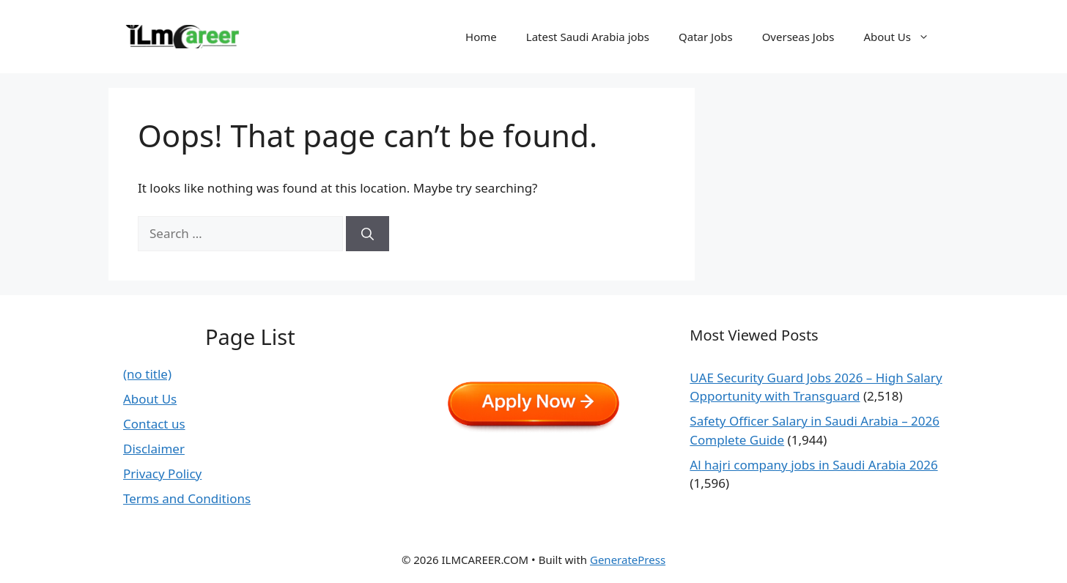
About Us (903, 37)
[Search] (367, 233)
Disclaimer (154, 448)
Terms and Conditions (187, 498)
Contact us (154, 423)
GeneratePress (627, 559)
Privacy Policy (162, 473)
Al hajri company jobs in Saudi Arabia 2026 (813, 464)
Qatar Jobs (706, 36)
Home (481, 36)
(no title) (147, 373)
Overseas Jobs (798, 36)
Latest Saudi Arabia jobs (587, 36)
